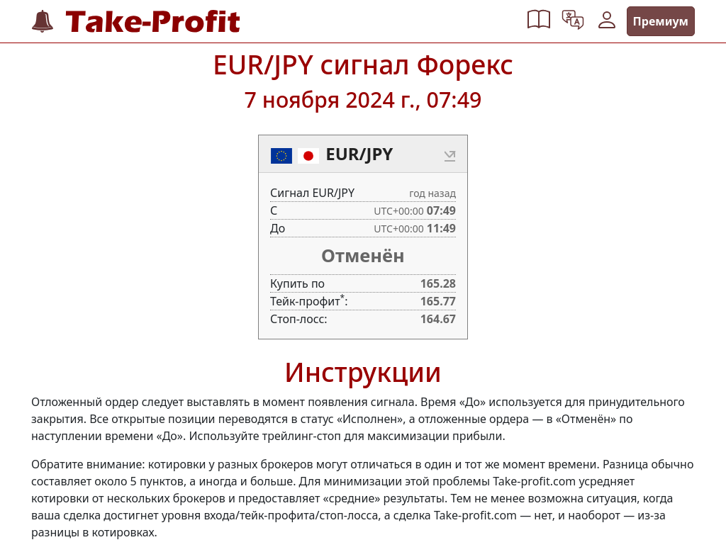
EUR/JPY (359, 153)
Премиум (660, 21)
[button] (539, 21)
